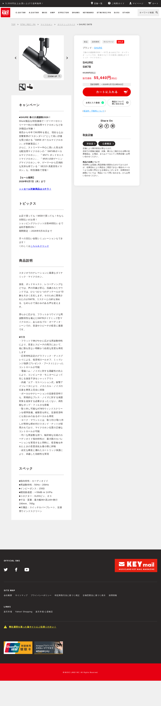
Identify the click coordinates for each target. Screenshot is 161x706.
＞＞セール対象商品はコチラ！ (35, 189)
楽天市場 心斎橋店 (44, 612)
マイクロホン (47, 24)
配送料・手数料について (94, 111)
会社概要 (8, 595)
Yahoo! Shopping (23, 612)
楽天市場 (8, 612)
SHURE (98, 48)
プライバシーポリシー (41, 595)
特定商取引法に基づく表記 (67, 595)
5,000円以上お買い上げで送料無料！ (25, 3)
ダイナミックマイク (66, 24)
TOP (13, 24)
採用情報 (113, 595)
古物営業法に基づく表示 (94, 595)
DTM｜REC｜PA (28, 24)
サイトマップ (21, 595)
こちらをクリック (40, 246)
